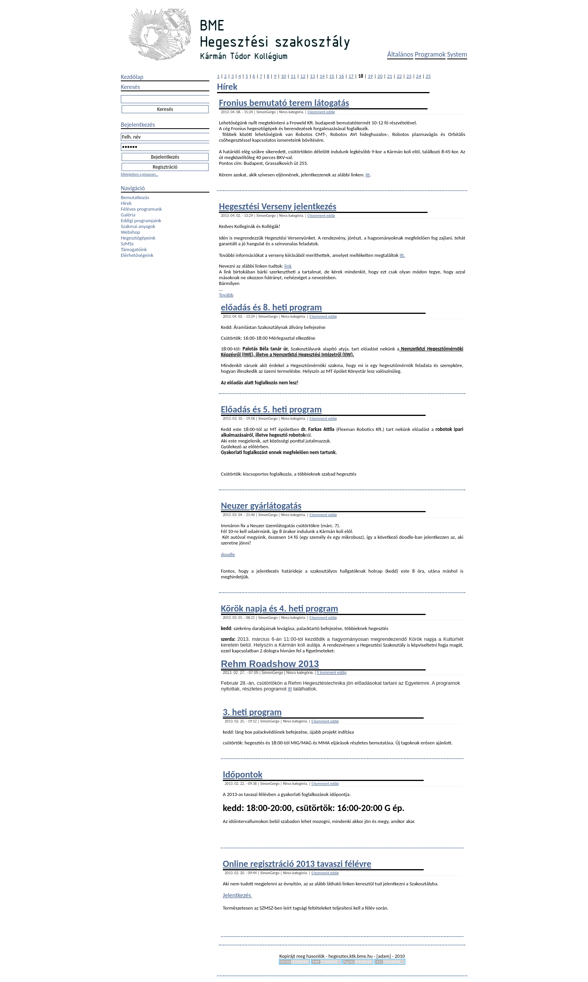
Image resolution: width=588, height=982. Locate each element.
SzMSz (127, 243)
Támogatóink (134, 249)
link (288, 266)
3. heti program (252, 711)
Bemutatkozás (135, 197)
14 (321, 76)
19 (370, 76)
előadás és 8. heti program (271, 307)
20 (380, 76)
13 (312, 76)
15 (331, 76)
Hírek (126, 203)
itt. (402, 255)
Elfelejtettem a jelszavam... (139, 174)
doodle (228, 554)
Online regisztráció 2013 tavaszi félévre (297, 863)
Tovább (226, 295)
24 (418, 76)
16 (341, 76)
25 (428, 76)
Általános (400, 54)
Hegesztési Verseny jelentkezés (277, 206)
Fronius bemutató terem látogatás (284, 102)
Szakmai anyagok (138, 226)
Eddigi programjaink (141, 220)
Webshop (130, 232)
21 (389, 76)
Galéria (128, 215)
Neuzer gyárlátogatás (261, 505)
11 (293, 76)
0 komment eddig (321, 111)
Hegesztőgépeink (138, 238)
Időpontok (242, 774)
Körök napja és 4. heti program (279, 608)
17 (351, 76)
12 (302, 76)
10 (283, 76)
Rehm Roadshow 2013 (270, 664)
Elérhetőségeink (137, 255)
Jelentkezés (237, 895)
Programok (430, 54)
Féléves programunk (141, 209)
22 (399, 76)
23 (408, 76)
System (457, 54)
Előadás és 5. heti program (271, 409)
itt (368, 175)
